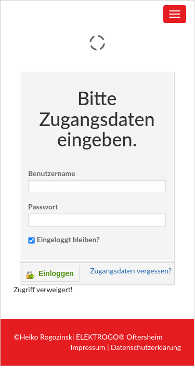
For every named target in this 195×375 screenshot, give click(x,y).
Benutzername (51, 173)
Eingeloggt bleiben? (68, 239)
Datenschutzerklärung (146, 347)
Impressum (88, 347)
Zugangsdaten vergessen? (131, 270)
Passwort (43, 206)
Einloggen (50, 274)
